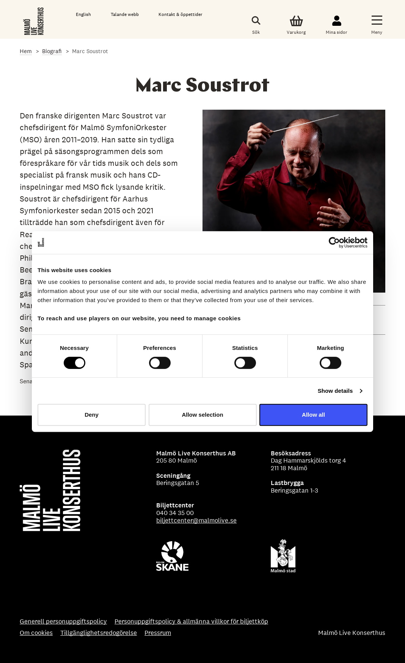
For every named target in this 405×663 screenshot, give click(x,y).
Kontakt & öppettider (180, 14)
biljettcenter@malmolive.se (196, 520)
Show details (335, 390)
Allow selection (202, 414)
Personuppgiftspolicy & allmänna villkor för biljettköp (191, 621)
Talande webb (125, 14)
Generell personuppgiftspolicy (63, 621)
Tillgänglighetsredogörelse (98, 633)
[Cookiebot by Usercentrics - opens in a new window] (334, 242)
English (83, 14)
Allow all (313, 414)
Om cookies (36, 633)
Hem (26, 51)
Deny (92, 414)
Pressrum (157, 633)
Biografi (52, 51)
